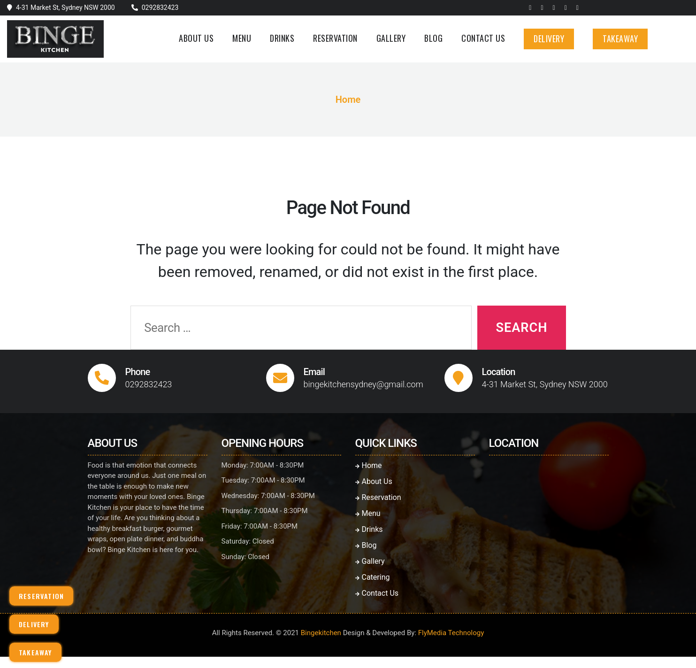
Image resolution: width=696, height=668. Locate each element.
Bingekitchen (321, 633)
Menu (241, 38)
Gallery (391, 38)
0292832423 (160, 7)
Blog (433, 38)
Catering (372, 577)
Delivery (549, 38)
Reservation (335, 38)
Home (348, 99)
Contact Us (483, 38)
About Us (196, 38)
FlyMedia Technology (451, 633)
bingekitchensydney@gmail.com (363, 384)
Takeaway (620, 38)
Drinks (282, 38)
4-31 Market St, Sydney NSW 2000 (65, 7)
